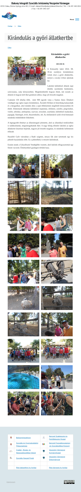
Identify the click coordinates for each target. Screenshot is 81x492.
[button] (23, 178)
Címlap (10, 26)
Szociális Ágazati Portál (25, 458)
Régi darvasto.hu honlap (58, 468)
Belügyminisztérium (23, 438)
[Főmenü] (74, 19)
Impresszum (11, 482)
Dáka (19, 26)
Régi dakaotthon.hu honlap (26, 468)
